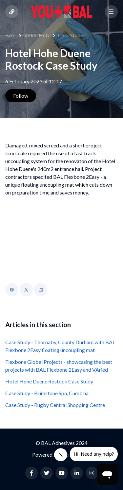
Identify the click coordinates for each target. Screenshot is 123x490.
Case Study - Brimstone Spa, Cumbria (47, 393)
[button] (111, 11)
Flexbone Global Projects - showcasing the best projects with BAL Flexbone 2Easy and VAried (58, 366)
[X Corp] (26, 289)
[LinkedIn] (40, 289)
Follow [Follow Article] (20, 96)
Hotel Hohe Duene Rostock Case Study (49, 381)
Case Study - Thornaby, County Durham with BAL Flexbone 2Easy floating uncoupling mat (60, 346)
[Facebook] (11, 289)
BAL (10, 35)
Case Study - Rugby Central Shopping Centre (55, 405)
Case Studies (72, 35)
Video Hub (36, 35)
